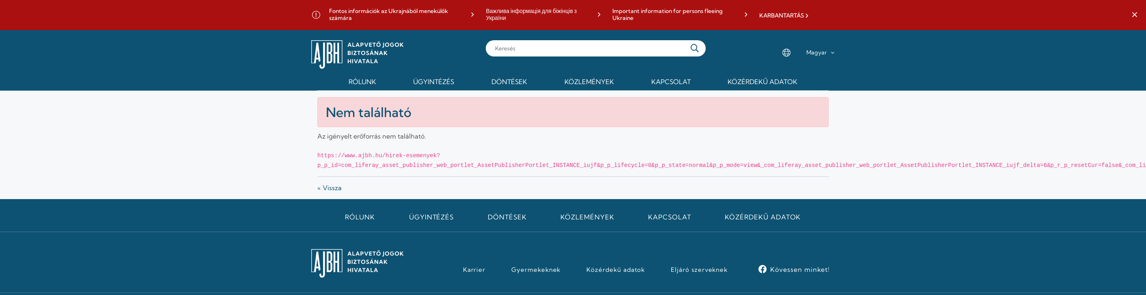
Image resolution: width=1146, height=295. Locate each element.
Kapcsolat (669, 217)
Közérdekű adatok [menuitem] (762, 82)
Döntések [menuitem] (509, 82)
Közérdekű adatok (763, 217)
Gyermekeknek (536, 269)
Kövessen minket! (800, 269)
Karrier (474, 269)
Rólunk (360, 217)
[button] (1134, 15)
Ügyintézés (431, 217)
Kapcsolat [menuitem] (671, 82)
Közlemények (587, 217)
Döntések (507, 217)
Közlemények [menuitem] (589, 82)
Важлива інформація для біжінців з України (531, 15)
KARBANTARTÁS (781, 15)
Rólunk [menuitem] (362, 82)
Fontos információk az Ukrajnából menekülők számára (388, 15)
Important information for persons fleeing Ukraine (667, 15)
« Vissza (329, 188)
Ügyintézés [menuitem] (433, 82)
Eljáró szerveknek (699, 269)
